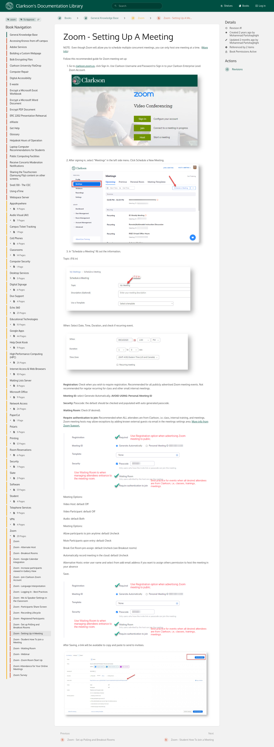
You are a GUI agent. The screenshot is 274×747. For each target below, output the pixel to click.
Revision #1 (233, 28)
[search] (137, 6)
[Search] (115, 5)
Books (244, 5)
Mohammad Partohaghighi (244, 35)
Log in (260, 5)
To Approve (27, 19)
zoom (11, 19)
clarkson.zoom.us (85, 65)
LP (38, 19)
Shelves (226, 5)
